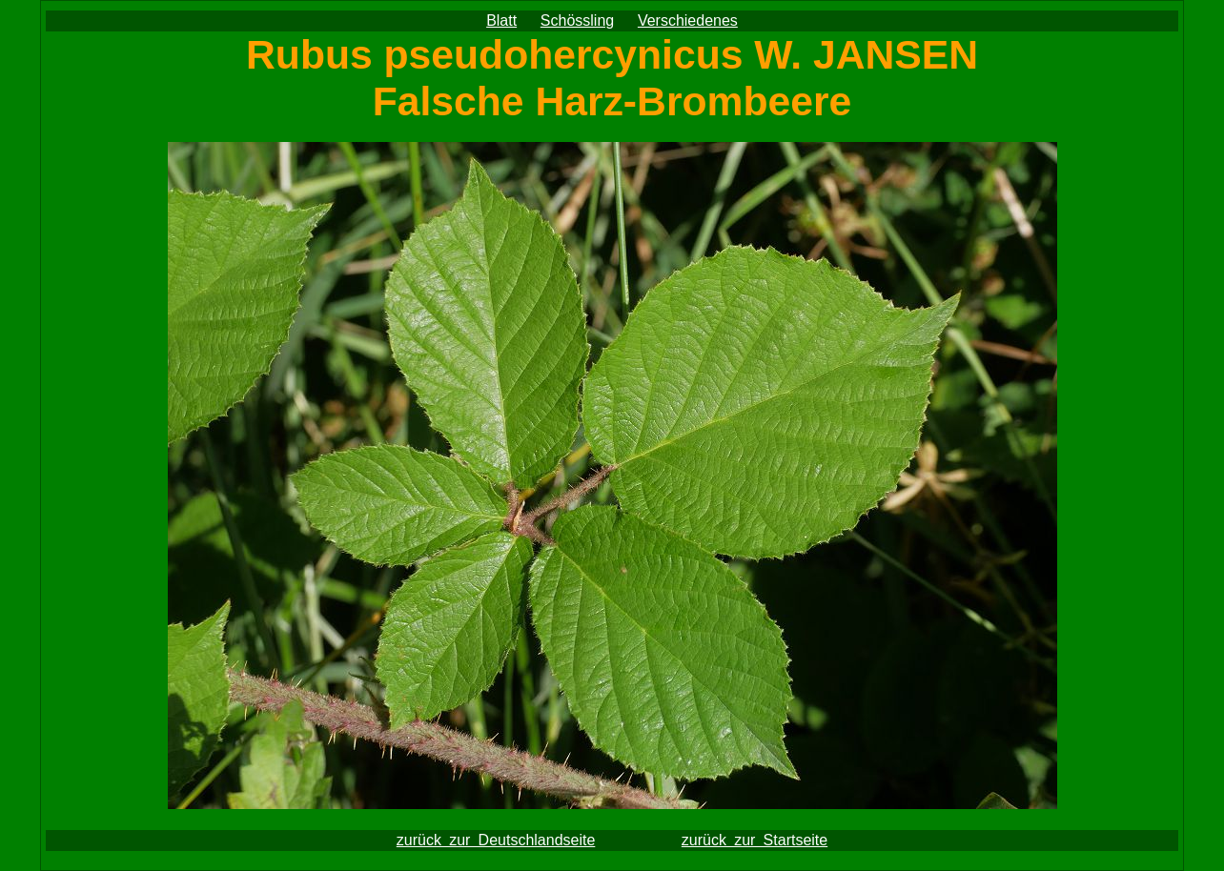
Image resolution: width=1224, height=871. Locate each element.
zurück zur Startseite (754, 840)
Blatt (501, 20)
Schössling (577, 20)
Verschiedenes (688, 20)
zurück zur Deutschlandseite (496, 840)
